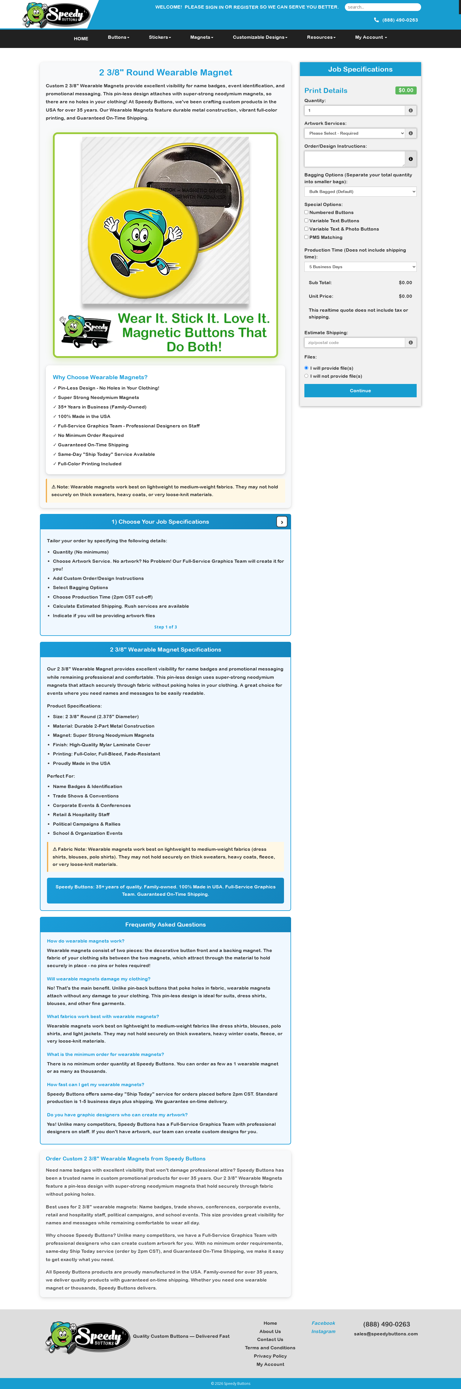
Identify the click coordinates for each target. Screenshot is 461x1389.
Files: (310, 356)
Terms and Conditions (270, 1347)
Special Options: (323, 204)
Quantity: (315, 100)
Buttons (118, 37)
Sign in (214, 7)
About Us (270, 1331)
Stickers (160, 37)
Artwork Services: (325, 123)
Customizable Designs (260, 37)
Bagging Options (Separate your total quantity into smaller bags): (358, 178)
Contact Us (270, 1339)
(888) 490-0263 (384, 1324)
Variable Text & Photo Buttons (341, 229)
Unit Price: (321, 296)
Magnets (201, 37)
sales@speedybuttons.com (384, 1333)
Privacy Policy (270, 1356)
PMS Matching (323, 237)
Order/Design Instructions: (335, 146)
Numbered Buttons (329, 212)
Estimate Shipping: (326, 332)
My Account (270, 1364)
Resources (321, 37)
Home (270, 1323)
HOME (81, 38)
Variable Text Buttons (331, 220)
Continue (360, 390)
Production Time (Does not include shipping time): (355, 253)
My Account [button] (371, 37)
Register (246, 7)
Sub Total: (320, 282)
